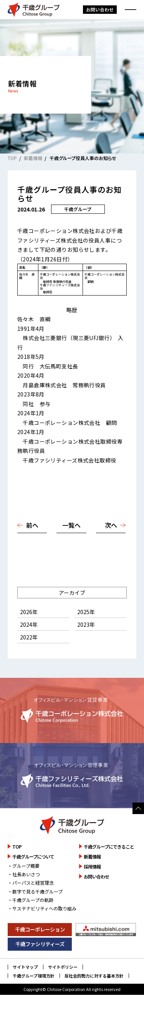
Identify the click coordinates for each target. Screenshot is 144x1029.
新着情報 (33, 158)
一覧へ (71, 543)
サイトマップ (25, 985)
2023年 (86, 643)
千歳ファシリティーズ (40, 962)
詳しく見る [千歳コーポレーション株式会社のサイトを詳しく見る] (72, 729)
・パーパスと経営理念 (31, 901)
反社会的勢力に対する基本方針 (94, 994)
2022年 (29, 656)
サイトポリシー (63, 985)
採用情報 (92, 885)
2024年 (29, 643)
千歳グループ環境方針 (34, 994)
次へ (111, 543)
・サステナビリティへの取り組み (42, 927)
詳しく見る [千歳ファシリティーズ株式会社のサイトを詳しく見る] (72, 794)
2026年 (29, 630)
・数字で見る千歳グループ (35, 910)
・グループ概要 (24, 884)
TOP (12, 158)
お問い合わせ (100, 9)
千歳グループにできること (109, 865)
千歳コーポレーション (40, 948)
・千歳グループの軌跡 (30, 918)
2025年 (86, 630)
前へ (32, 543)
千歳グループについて (33, 875)
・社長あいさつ (24, 893)
